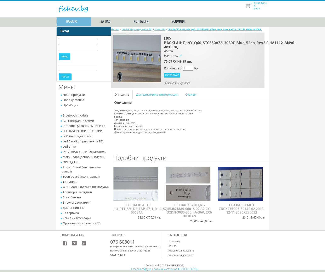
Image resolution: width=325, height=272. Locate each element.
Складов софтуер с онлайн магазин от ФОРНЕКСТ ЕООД (164, 269)
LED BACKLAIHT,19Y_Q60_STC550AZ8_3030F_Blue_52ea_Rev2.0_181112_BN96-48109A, (215, 29)
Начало (71, 21)
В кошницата (260, 2)
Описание (121, 94)
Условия (178, 21)
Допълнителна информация (157, 94)
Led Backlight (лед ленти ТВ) (137, 29)
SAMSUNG (159, 29)
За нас (105, 21)
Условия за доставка (181, 255)
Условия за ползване (181, 250)
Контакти (140, 21)
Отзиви (190, 94)
